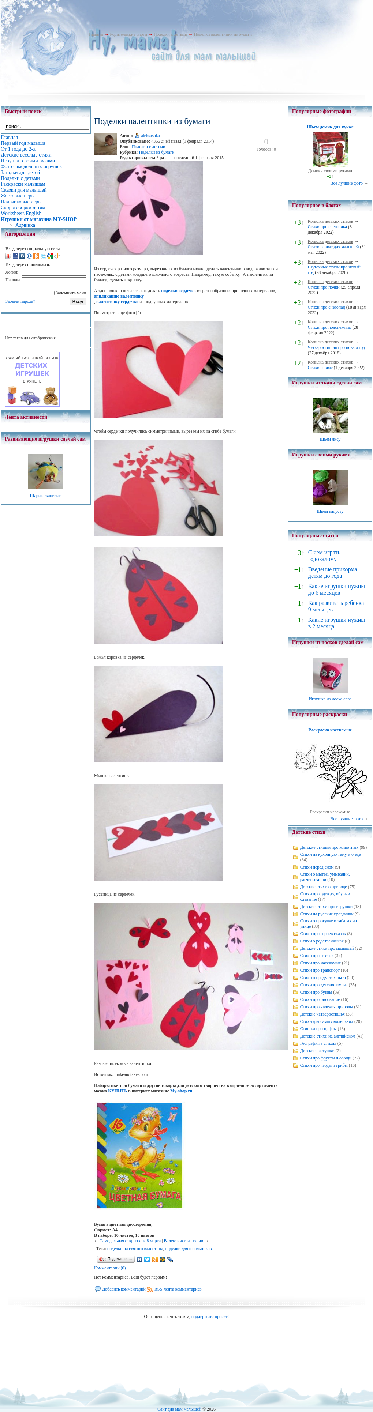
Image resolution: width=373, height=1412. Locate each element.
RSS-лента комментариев (178, 1289)
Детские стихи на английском (327, 1036)
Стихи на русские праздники (327, 913)
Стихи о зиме (320, 367)
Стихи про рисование (320, 999)
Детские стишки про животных (329, 847)
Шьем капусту (330, 511)
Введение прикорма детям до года (332, 572)
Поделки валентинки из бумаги (223, 34)
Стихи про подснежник (329, 327)
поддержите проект (209, 1316)
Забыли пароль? (20, 301)
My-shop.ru (181, 1090)
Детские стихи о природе (323, 886)
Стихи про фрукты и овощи (326, 1058)
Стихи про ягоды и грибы (324, 1065)
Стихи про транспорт (320, 970)
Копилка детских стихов (330, 221)
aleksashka (150, 135)
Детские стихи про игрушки (326, 906)
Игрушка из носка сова (330, 698)
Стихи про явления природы (326, 1006)
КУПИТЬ (117, 1090)
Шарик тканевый (45, 495)
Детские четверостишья (322, 1014)
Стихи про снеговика (327, 226)
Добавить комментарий (124, 1289)
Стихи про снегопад (326, 307)
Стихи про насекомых (320, 962)
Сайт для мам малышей (179, 1409)
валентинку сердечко (117, 301)
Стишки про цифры (318, 1028)
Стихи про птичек (317, 955)
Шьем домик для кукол (330, 126)
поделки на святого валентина (135, 1248)
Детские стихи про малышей (327, 948)
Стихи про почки (324, 287)
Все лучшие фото (346, 183)
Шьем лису (330, 439)
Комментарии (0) (110, 1267)
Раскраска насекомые (330, 730)
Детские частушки (317, 1050)
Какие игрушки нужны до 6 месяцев (336, 589)
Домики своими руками (330, 170)
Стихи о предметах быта (323, 977)
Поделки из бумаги (156, 152)
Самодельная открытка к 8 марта (130, 1240)
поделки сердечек (178, 290)
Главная (96, 34)
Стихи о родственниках (322, 941)
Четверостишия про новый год (336, 347)
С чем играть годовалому (324, 555)
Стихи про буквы (316, 992)
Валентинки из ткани (184, 1240)
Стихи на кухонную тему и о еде (330, 854)
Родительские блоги (128, 34)
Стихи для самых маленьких (326, 1021)
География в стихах (318, 1043)
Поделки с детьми (170, 34)
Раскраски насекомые (330, 811)
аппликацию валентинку (119, 296)
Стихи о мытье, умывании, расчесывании (325, 876)
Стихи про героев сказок (323, 933)
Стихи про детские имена (324, 984)
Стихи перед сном (317, 867)
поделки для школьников (188, 1248)
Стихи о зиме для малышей (333, 246)
